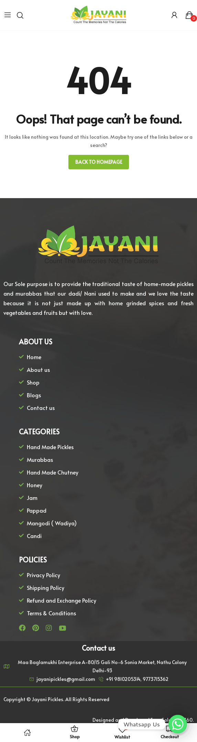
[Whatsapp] (177, 724)
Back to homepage (98, 162)
